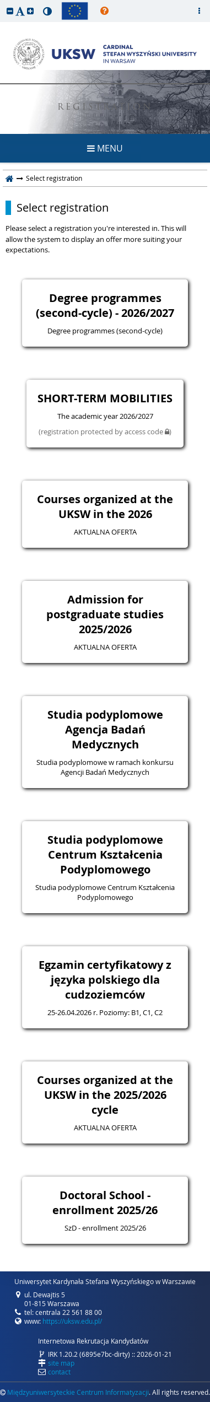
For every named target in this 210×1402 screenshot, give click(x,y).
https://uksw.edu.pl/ (72, 1321)
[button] (10, 11)
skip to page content (3, 3)
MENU (105, 148)
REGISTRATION (105, 108)
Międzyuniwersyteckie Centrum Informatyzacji (78, 1392)
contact (59, 1371)
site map (61, 1362)
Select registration (63, 208)
